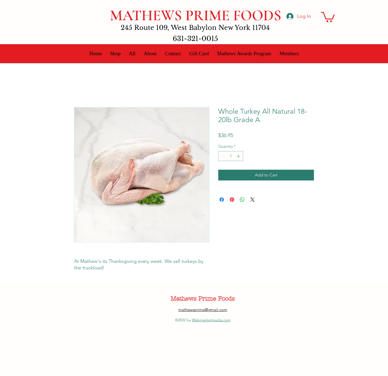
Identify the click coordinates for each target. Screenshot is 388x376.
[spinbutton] (230, 156)
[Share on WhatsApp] (242, 199)
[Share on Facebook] (222, 199)
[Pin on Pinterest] (232, 199)
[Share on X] (252, 199)
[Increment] (238, 156)
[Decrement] (222, 156)
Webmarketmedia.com (211, 320)
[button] (328, 16)
